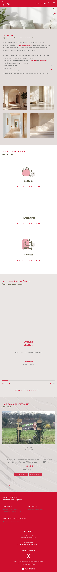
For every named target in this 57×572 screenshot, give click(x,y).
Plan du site (22, 562)
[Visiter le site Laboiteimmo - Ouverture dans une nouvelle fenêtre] (28, 567)
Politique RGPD (26, 564)
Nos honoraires (14, 562)
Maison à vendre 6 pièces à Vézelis (13, 521)
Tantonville (43, 60)
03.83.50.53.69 (28, 535)
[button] (9, 485)
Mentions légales (31, 562)
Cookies (33, 564)
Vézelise (34, 60)
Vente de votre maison (25, 45)
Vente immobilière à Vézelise (36, 509)
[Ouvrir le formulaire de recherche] (42, 3)
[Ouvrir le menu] (54, 3)
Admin (37, 562)
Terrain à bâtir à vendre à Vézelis (12, 511)
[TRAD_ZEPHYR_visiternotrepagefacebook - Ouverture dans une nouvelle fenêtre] (28, 556)
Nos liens (43, 562)
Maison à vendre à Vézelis (10, 509)
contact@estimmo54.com (29, 537)
